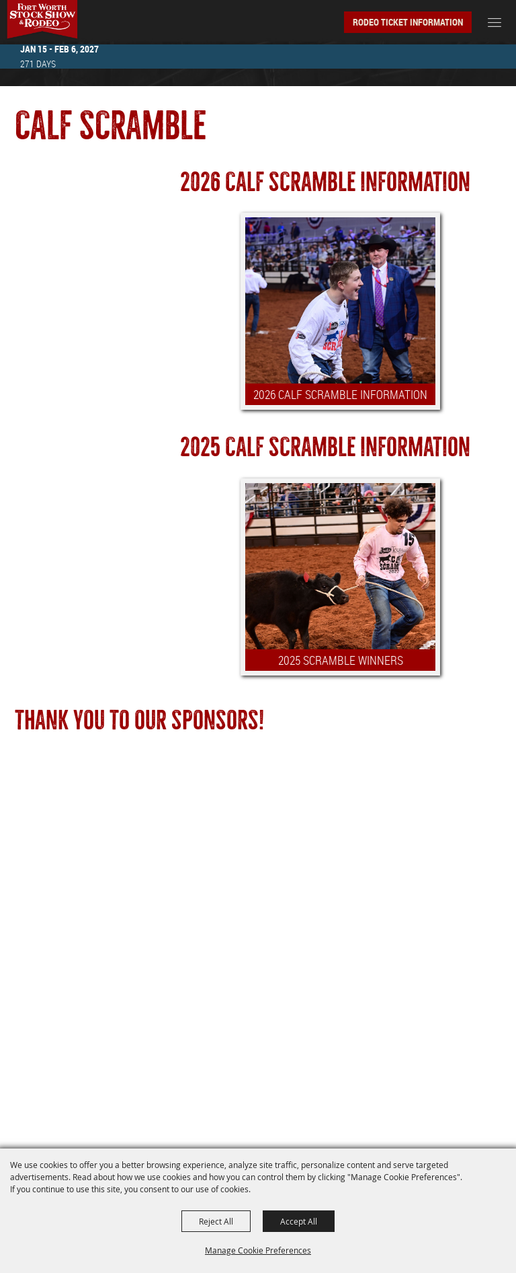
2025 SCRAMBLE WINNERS (340, 660)
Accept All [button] (298, 1221)
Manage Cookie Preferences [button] (258, 1250)
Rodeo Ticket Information (408, 21)
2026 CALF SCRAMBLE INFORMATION (340, 394)
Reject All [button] (216, 1221)
